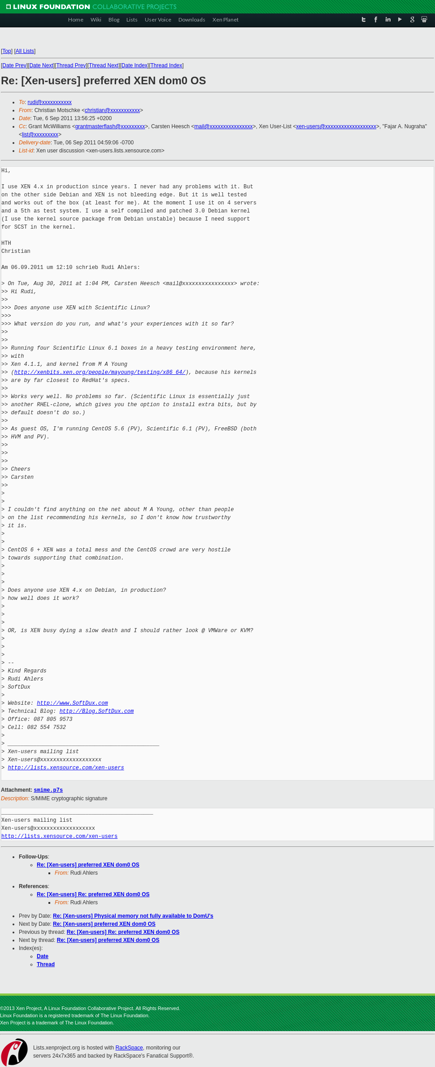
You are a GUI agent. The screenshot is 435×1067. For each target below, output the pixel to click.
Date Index (135, 65)
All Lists (25, 51)
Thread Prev (71, 65)
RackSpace (129, 1047)
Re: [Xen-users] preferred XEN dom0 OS (88, 864)
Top (6, 51)
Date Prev (14, 65)
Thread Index (167, 65)
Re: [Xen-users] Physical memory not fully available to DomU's (133, 915)
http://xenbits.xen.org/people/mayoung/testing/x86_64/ (100, 372)
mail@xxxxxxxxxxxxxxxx (223, 126)
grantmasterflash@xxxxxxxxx (110, 126)
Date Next (41, 65)
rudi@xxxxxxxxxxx (50, 102)
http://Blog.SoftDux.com (97, 711)
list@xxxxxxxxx (40, 134)
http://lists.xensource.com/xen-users (66, 768)
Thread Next (103, 65)
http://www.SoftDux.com (72, 703)
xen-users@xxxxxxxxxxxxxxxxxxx (336, 126)
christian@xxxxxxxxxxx (112, 110)
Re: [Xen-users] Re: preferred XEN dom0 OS (93, 894)
